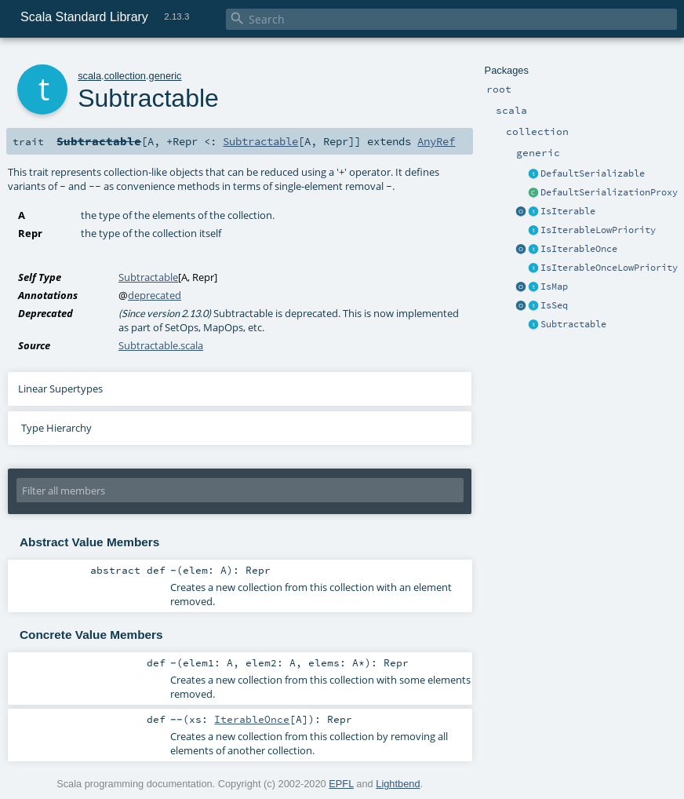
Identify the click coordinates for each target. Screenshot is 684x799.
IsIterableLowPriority (598, 229)
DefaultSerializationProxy (609, 192)
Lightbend (398, 784)
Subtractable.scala (160, 345)
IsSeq (554, 305)
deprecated (154, 295)
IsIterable (567, 211)
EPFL (341, 784)
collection (125, 76)
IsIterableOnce (578, 248)
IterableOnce (251, 719)
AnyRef (436, 141)
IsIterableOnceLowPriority (609, 267)
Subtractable (573, 324)
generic (165, 76)
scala (89, 76)
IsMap (554, 286)
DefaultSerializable (592, 173)
